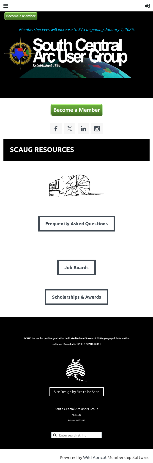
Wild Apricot (95, 457)
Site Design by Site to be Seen (76, 391)
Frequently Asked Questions (76, 223)
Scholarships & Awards (76, 297)
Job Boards (76, 267)
